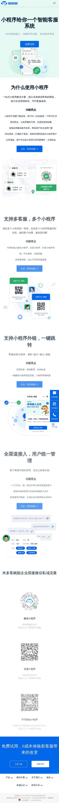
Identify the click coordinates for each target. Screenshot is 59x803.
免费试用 (29, 44)
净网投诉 (50, 798)
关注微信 (54, 408)
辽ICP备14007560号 (39, 798)
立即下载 (18, 764)
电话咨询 (54, 419)
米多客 (9, 3)
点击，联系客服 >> (29, 149)
